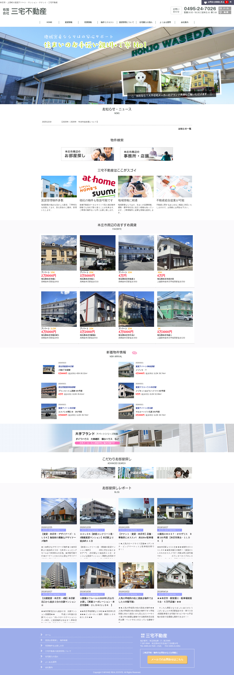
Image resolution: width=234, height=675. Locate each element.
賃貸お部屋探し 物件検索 (56, 640)
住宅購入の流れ (145, 22)
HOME (49, 22)
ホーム (48, 635)
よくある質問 (165, 22)
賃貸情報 (68, 22)
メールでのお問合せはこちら (167, 659)
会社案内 (184, 22)
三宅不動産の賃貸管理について (58, 651)
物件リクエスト (107, 22)
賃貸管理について (126, 22)
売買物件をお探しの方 (54, 646)
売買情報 (88, 22)
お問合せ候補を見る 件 (220, 2)
